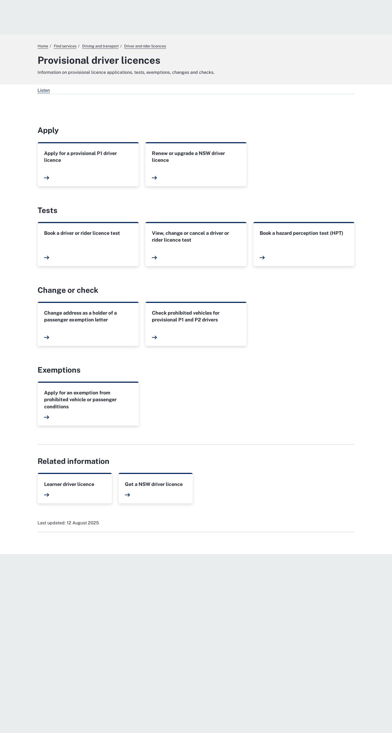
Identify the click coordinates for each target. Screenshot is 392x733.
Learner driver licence (69, 484)
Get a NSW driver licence (154, 484)
